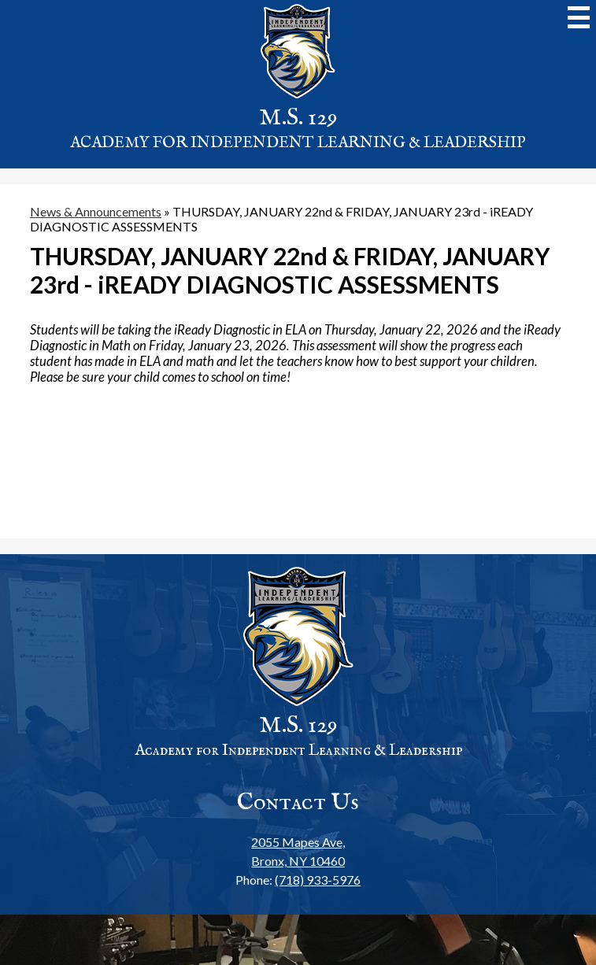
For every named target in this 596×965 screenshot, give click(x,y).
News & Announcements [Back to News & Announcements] (95, 211)
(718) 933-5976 (318, 879)
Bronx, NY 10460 (298, 850)
